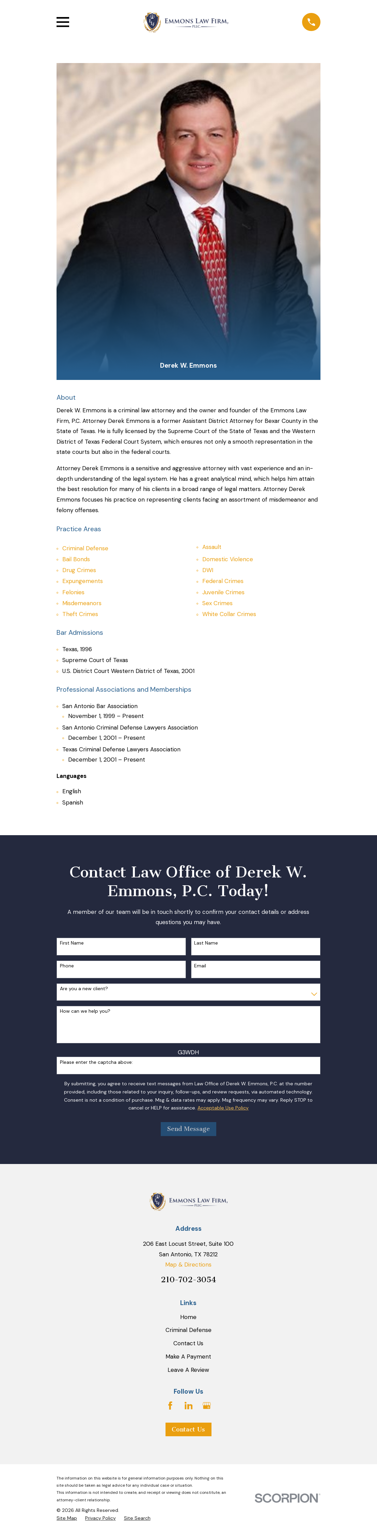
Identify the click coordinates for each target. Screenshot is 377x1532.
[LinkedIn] (189, 1405)
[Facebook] (170, 1405)
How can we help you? (85, 1011)
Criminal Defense (85, 548)
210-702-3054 (188, 1279)
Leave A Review (188, 1370)
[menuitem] (67, 1518)
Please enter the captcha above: (96, 1062)
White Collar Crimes (229, 614)
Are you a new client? (84, 989)
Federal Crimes (223, 581)
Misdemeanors (81, 603)
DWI (207, 570)
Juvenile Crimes (223, 592)
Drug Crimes (79, 570)
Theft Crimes (80, 614)
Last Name (206, 943)
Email (200, 966)
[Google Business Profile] (207, 1405)
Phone (67, 966)
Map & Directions (188, 1264)
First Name (72, 943)
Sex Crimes (217, 603)
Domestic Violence (227, 559)
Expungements (82, 581)
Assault (211, 547)
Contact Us (188, 1343)
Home (188, 1317)
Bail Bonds (76, 559)
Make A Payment (188, 1356)
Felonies (73, 592)
